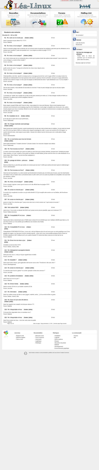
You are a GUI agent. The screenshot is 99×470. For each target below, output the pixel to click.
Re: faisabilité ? (12, 260)
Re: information (12, 291)
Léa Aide (10, 52)
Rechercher (79, 44)
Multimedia (10, 120)
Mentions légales (20, 337)
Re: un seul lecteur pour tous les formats (19, 139)
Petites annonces (12, 212)
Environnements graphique (62, 348)
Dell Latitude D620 (13, 207)
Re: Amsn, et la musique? (14, 45)
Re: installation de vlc (13, 116)
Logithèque (38, 341)
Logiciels (57, 337)
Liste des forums (80, 43)
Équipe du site (20, 335)
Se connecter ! (80, 35)
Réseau (57, 341)
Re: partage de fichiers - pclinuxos (17, 160)
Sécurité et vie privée (60, 343)
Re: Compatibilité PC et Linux (16, 215)
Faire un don (19, 339)
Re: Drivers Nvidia (13, 283)
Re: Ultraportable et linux (15, 309)
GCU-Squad (76, 0)
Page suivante (63, 323)
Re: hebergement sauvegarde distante (19, 250)
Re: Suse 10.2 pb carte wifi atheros (18, 299)
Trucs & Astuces (39, 337)
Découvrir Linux (39, 335)
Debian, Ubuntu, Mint (13, 246)
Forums (76, 335)
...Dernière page (56, 323)
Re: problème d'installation (15, 276)
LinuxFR (71, 0)
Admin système (59, 339)
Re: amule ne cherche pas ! (16, 189)
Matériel (10, 42)
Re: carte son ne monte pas (15, 37)
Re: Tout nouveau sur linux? (16, 149)
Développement (12, 264)
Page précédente (44, 323)
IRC (75, 337)
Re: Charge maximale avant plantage (18, 124)
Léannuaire (38, 339)
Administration (11, 135)
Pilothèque (38, 343)
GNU (81, 0)
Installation (57, 335)
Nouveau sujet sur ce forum (83, 63)
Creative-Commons (64, 352)
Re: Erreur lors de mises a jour (16, 240)
